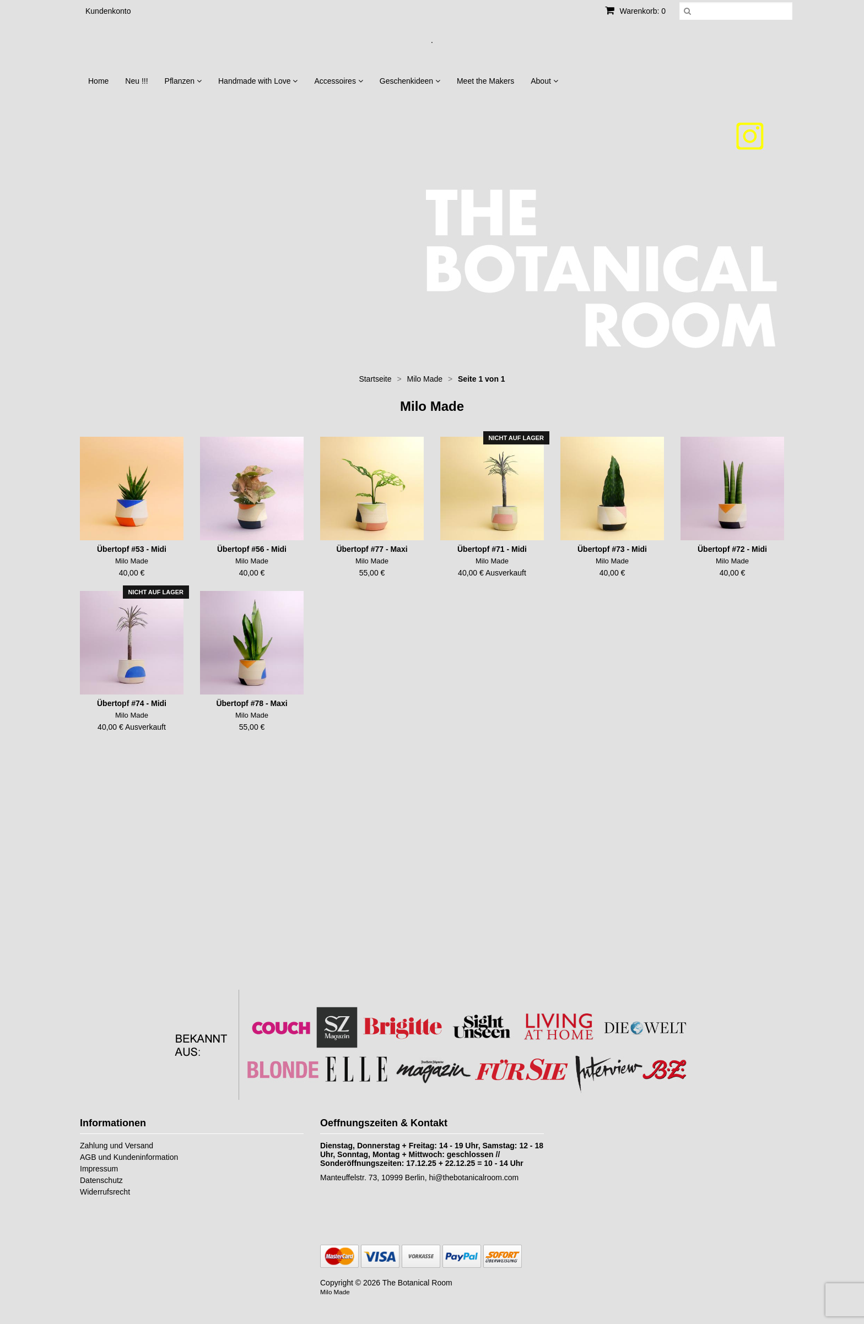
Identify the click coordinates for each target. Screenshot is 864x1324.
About (544, 81)
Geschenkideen (410, 81)
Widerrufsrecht (105, 1191)
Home (98, 81)
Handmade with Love (258, 81)
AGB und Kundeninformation (129, 1157)
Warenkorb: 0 (635, 11)
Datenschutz (101, 1180)
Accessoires (338, 81)
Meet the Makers (485, 81)
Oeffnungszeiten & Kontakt (383, 1122)
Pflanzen (183, 81)
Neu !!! (136, 81)
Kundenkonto (108, 11)
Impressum (99, 1168)
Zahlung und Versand (116, 1145)
